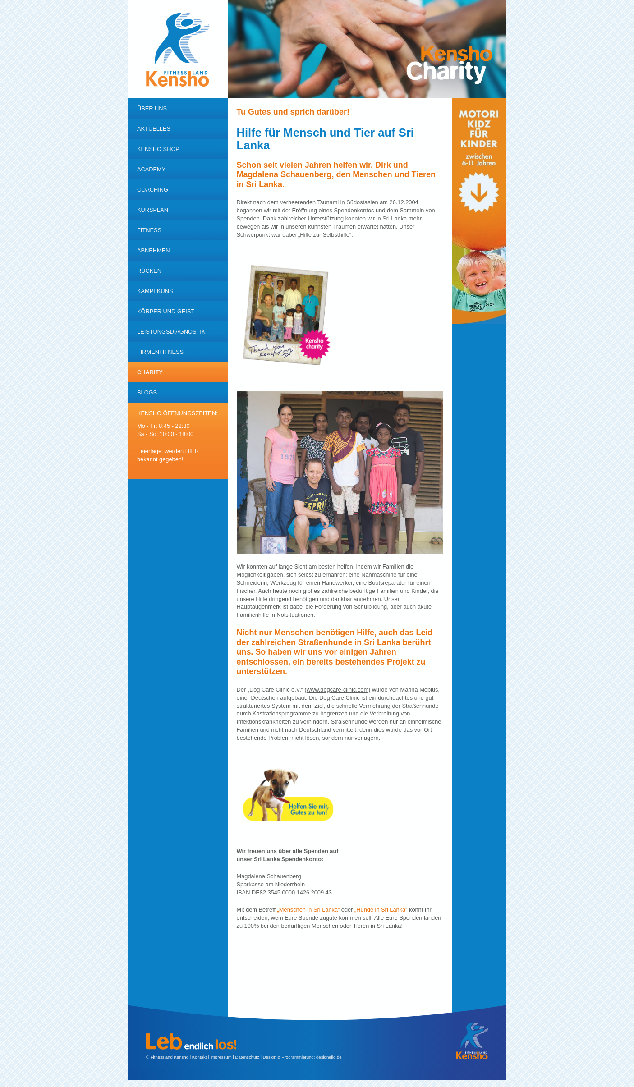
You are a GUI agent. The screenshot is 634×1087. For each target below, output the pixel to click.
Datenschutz (247, 1057)
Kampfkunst (156, 291)
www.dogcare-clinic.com (337, 689)
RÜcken (149, 270)
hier (192, 451)
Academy (151, 169)
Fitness (149, 230)
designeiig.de (329, 1057)
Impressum (220, 1057)
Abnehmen (153, 250)
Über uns (152, 108)
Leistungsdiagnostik (171, 331)
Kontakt (199, 1057)
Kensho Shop (158, 149)
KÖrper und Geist (165, 311)
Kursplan (152, 209)
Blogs (147, 392)
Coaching (152, 189)
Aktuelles (153, 128)
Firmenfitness (160, 352)
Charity (150, 372)
